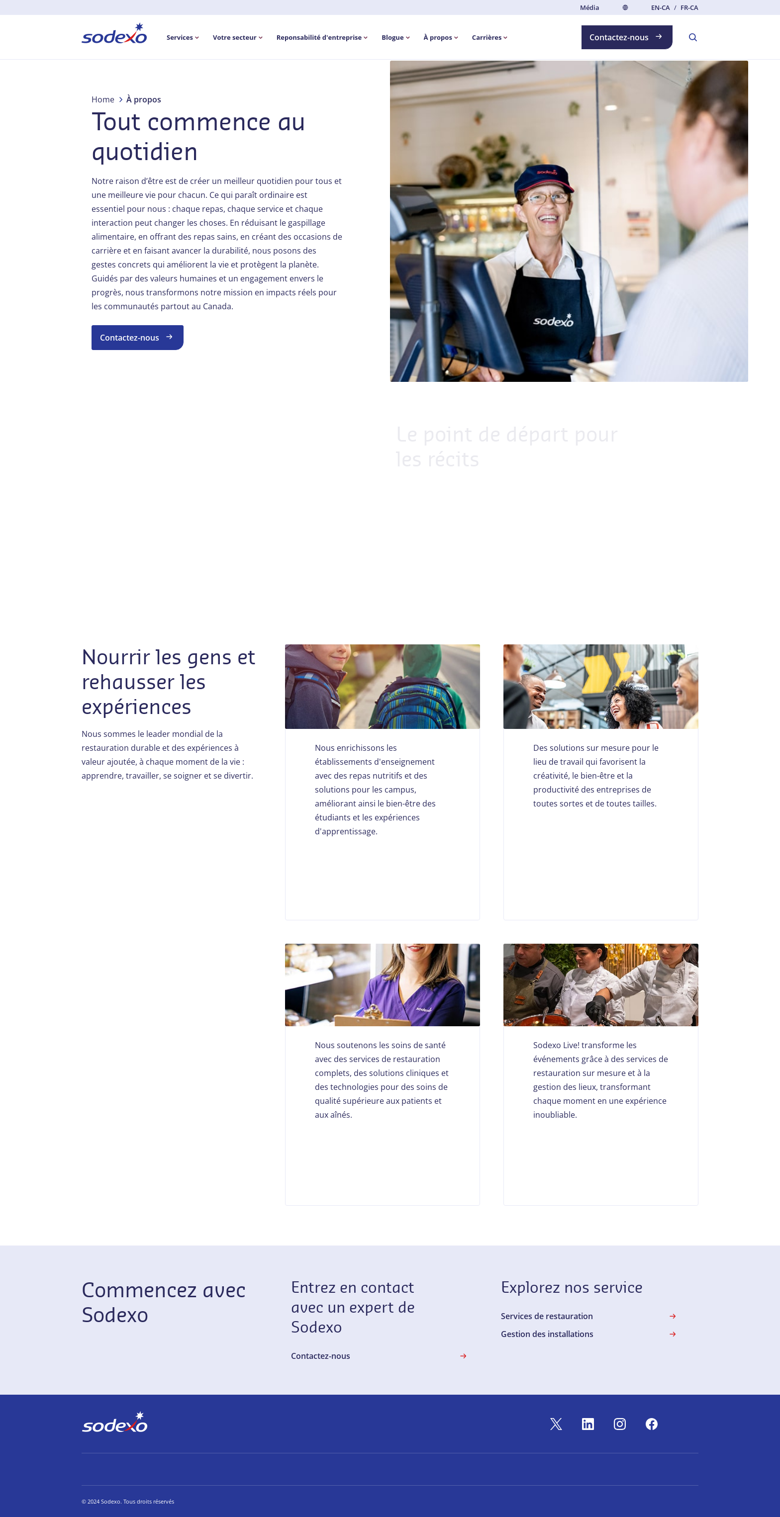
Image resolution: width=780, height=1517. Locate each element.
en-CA (660, 7)
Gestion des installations (590, 1334)
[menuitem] (114, 34)
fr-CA (689, 7)
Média (589, 7)
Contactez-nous (627, 36)
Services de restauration (590, 1316)
